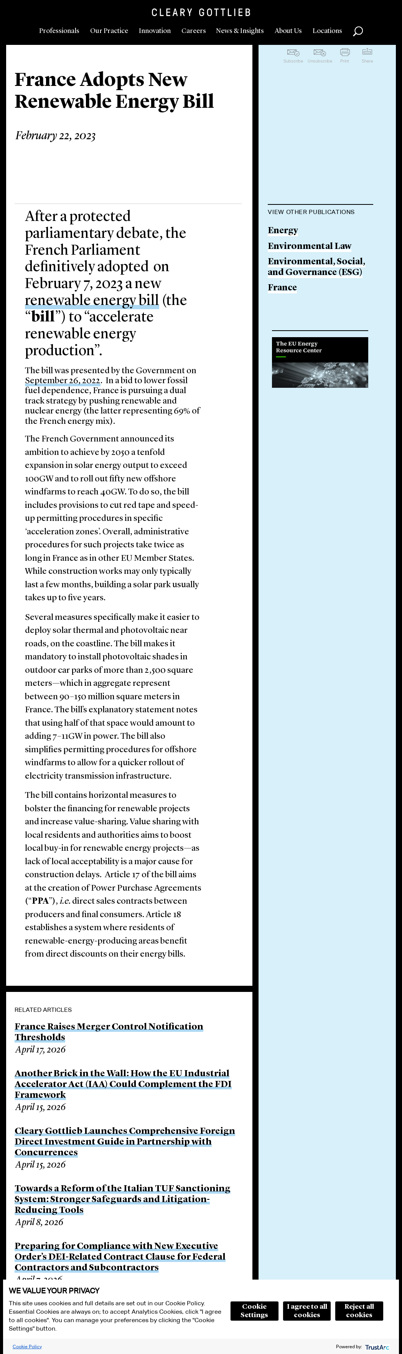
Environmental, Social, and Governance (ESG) (316, 267)
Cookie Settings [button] (254, 1311)
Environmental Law (309, 246)
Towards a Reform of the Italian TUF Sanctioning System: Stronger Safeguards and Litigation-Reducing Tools (123, 1199)
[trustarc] (376, 1346)
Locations (327, 31)
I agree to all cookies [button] (307, 1311)
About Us (288, 31)
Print (344, 61)
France (282, 288)
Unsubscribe (320, 61)
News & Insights (240, 31)
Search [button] (358, 31)
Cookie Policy (27, 1346)
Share (367, 61)
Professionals (59, 31)
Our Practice (109, 31)
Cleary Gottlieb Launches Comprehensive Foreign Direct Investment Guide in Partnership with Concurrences (125, 1142)
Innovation (155, 31)
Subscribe (293, 61)
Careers (193, 31)
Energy (283, 231)
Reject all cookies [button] (359, 1311)
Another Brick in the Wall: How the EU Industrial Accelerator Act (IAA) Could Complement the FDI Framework (123, 1084)
